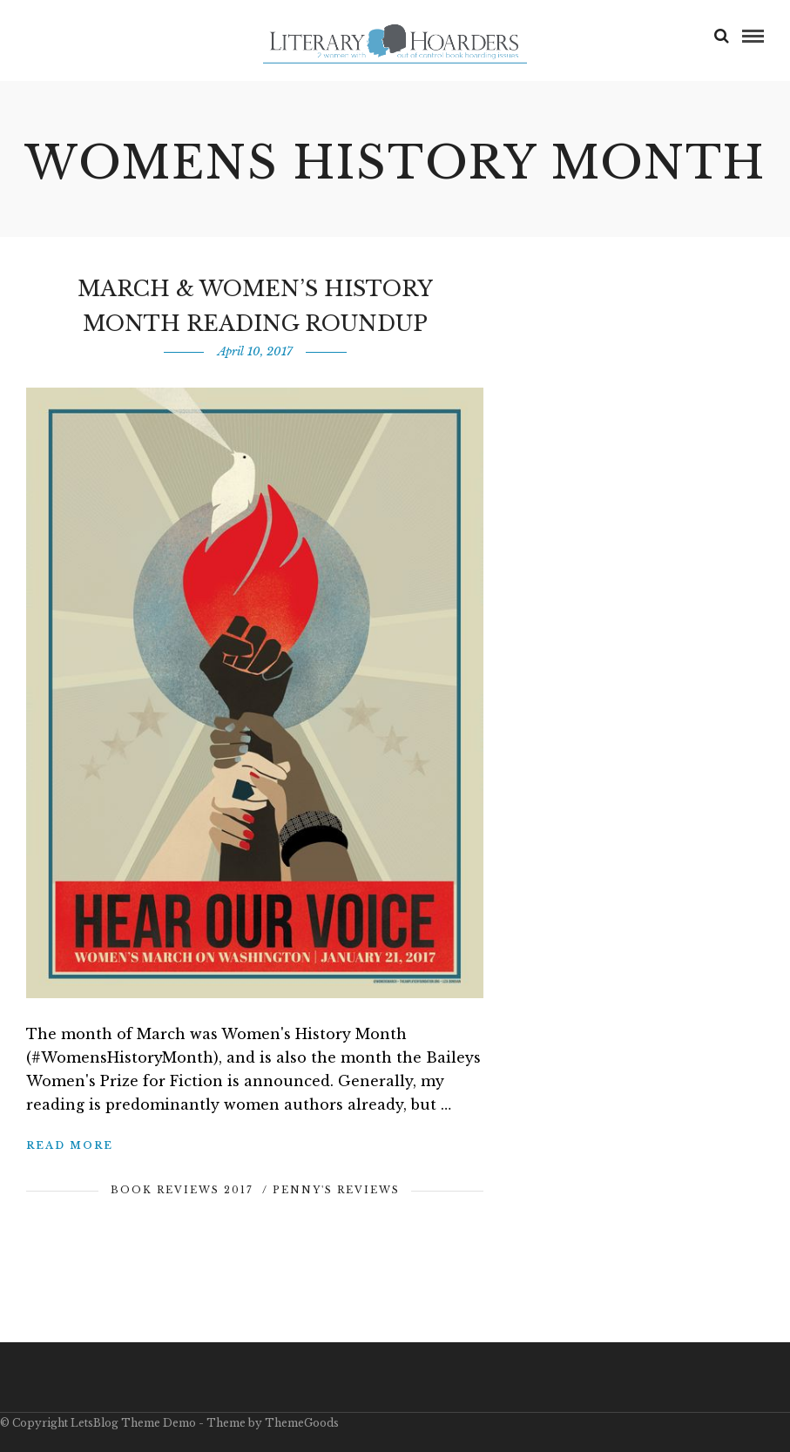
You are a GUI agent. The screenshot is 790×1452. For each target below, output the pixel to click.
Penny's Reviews (336, 1190)
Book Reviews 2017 (182, 1190)
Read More (69, 1145)
